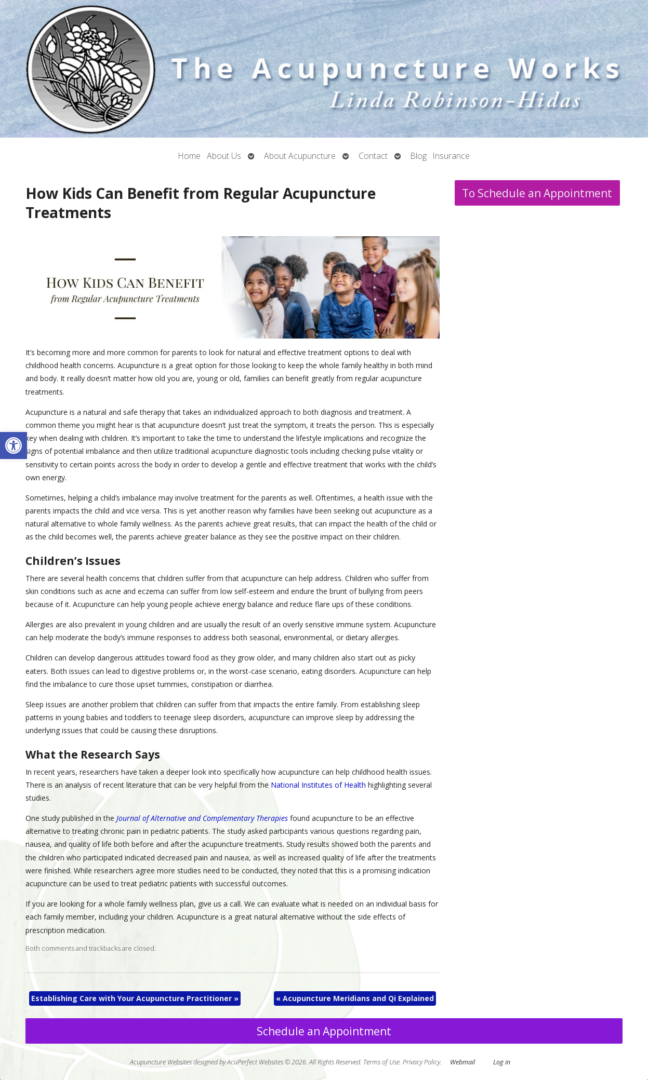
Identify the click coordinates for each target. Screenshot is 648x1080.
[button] (13, 445)
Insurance (451, 155)
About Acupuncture (300, 155)
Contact (373, 155)
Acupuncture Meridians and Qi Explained (355, 998)
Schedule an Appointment (324, 1031)
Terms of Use (381, 1062)
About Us (224, 155)
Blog (419, 155)
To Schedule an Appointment (537, 193)
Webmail (462, 1062)
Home (189, 155)
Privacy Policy (421, 1062)
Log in (501, 1062)
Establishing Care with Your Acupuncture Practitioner (135, 998)
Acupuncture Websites (161, 1062)
